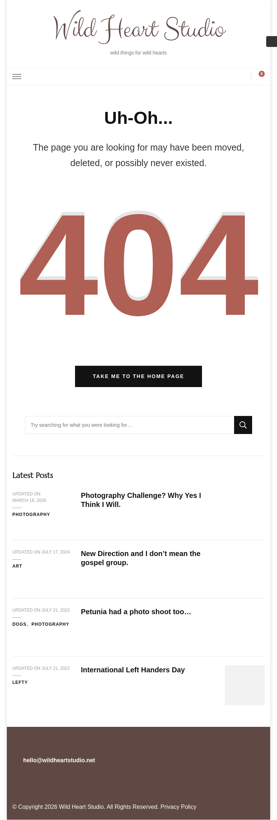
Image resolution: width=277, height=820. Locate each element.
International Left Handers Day (133, 670)
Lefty (20, 682)
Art (17, 566)
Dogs (19, 624)
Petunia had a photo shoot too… (136, 612)
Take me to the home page (138, 376)
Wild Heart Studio (138, 29)
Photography (31, 514)
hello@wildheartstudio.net (59, 761)
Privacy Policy (178, 807)
